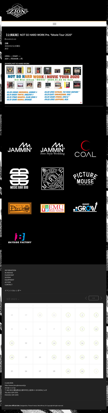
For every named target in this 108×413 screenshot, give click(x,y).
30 (40, 315)
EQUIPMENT (9, 280)
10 (96, 329)
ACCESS (8, 282)
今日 (93, 298)
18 (12, 357)
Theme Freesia (32, 405)
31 (54, 315)
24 (96, 357)
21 (54, 357)
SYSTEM (8, 277)
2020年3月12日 (10, 39)
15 (68, 343)
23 (82, 357)
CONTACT (8, 285)
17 (96, 343)
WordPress (41, 405)
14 (54, 343)
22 (68, 357)
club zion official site (12, 405)
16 (82, 343)
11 (12, 343)
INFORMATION (10, 270)
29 (68, 371)
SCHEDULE (9, 273)
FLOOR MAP (9, 275)
